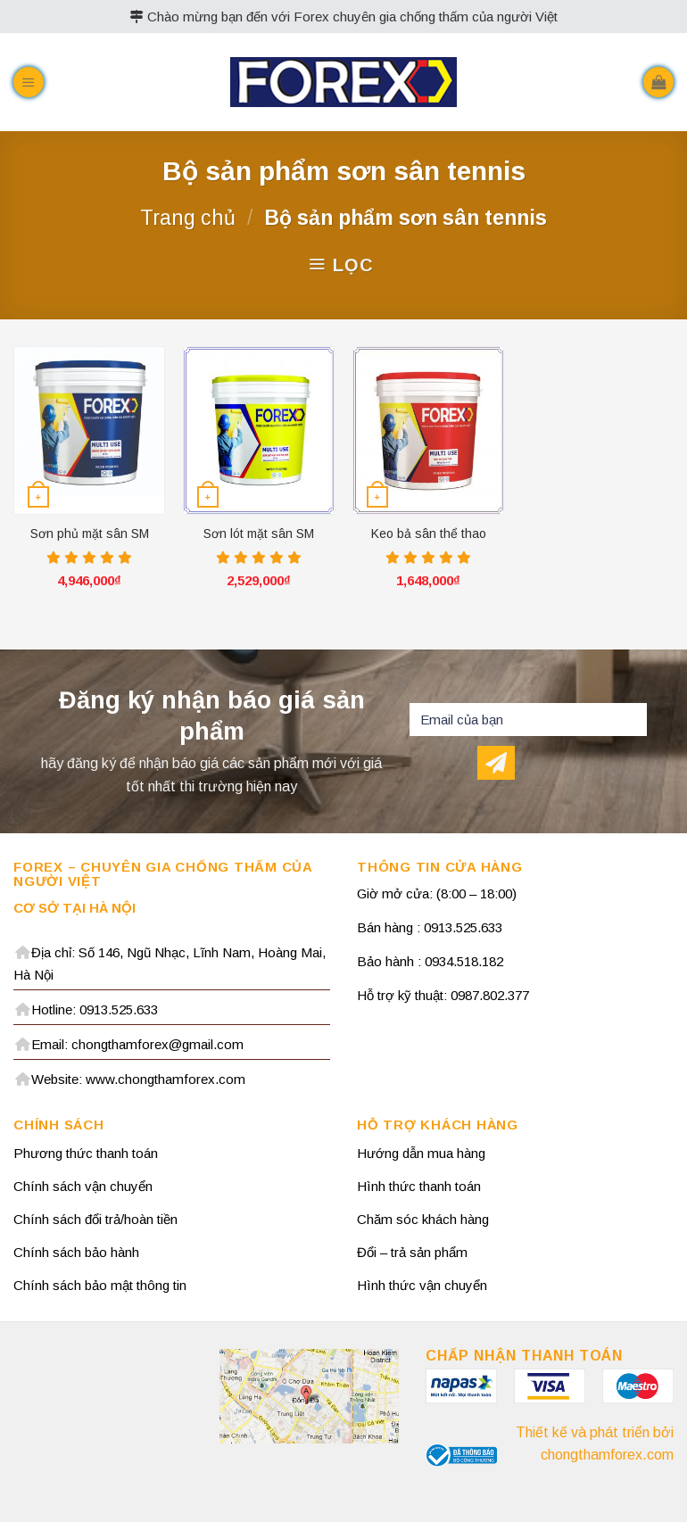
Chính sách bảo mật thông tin (99, 1285)
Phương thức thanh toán (85, 1153)
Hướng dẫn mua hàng (421, 1153)
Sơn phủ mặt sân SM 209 (89, 534)
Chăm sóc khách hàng (423, 1219)
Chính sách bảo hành (76, 1252)
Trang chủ (188, 217)
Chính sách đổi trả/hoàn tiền (95, 1219)
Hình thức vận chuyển (422, 1285)
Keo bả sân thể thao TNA (428, 534)
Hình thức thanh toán (419, 1186)
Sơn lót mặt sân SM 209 (258, 534)
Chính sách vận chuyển (83, 1186)
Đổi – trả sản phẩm (412, 1252)
